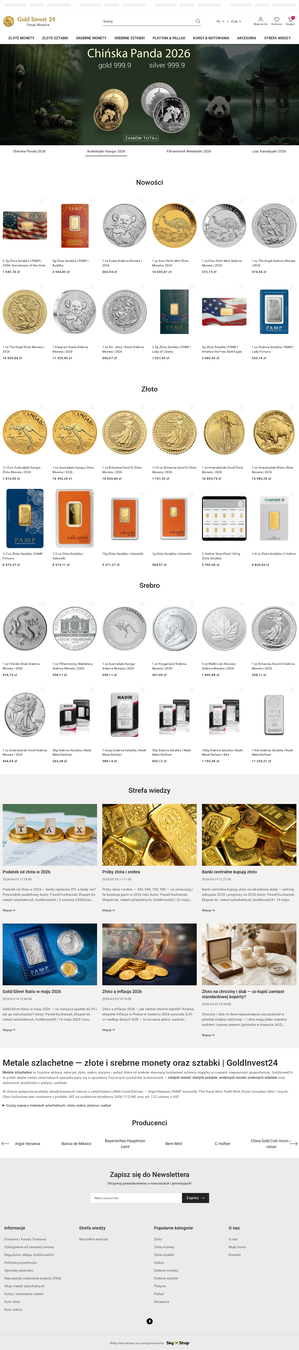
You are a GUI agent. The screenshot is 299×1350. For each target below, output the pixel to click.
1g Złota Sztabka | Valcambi (172, 553)
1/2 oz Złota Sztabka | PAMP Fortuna (23, 556)
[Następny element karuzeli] (293, 1143)
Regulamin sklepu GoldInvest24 (29, 1254)
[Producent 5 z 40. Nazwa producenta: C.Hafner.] (222, 1143)
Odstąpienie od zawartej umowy (29, 1246)
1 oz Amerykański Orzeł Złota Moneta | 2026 (222, 469)
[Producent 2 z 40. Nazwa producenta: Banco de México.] (76, 1143)
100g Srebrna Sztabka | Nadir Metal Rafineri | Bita (222, 752)
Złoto (158, 1238)
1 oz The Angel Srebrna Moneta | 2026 (274, 263)
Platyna (160, 1285)
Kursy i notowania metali (23, 1293)
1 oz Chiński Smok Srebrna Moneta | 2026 (21, 665)
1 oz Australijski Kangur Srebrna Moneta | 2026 (118, 665)
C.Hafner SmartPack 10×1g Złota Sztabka (221, 556)
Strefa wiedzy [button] (92, 1227)
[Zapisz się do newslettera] (136, 1197)
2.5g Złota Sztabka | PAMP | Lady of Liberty (171, 349)
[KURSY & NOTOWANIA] (211, 38)
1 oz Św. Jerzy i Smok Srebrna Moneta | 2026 (123, 349)
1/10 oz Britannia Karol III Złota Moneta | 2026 (174, 469)
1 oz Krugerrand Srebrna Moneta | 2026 (169, 665)
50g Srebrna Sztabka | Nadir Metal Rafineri (172, 752)
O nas (233, 1238)
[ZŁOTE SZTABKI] (55, 38)
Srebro (159, 1262)
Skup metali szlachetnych (24, 1285)
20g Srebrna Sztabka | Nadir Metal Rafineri (72, 752)
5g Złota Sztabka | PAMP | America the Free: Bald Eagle (222, 349)
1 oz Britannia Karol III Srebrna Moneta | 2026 (273, 665)
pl (221, 21)
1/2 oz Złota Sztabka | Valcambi (68, 556)
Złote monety (164, 1246)
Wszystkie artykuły (93, 1238)
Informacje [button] (14, 1227)
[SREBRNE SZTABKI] (130, 38)
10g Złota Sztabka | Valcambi (122, 553)
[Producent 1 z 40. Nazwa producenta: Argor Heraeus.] (27, 1143)
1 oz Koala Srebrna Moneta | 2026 (122, 263)
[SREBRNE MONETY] (91, 38)
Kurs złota (12, 1301)
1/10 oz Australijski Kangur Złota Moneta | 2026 (22, 469)
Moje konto (237, 1246)
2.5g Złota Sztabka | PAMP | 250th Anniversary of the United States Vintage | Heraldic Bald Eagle (25, 263)
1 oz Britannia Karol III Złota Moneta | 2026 (122, 469)
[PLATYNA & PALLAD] (169, 38)
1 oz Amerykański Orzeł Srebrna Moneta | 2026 (25, 752)
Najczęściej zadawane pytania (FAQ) (32, 1278)
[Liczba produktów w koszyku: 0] (290, 21)
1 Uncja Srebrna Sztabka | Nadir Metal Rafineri (124, 752)
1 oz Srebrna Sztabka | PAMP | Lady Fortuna (273, 349)
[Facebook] (150, 1321)
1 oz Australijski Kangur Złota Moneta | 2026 (73, 469)
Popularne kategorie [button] (173, 1227)
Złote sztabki (164, 1254)
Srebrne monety (166, 1270)
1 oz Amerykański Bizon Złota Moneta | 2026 (272, 469)
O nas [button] (234, 1227)
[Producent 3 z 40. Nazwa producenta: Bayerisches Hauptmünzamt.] (125, 1143)
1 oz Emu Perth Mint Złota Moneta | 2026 (170, 263)
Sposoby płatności (18, 1270)
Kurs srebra (13, 1309)
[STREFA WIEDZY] (277, 38)
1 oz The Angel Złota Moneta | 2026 (23, 349)
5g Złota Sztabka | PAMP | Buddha (71, 263)
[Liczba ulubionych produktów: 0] (276, 21)
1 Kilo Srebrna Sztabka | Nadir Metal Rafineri (272, 752)
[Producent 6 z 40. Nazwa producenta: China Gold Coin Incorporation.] (271, 1143)
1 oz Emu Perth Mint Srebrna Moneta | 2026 (222, 263)
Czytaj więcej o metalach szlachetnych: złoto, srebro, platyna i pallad (58, 1105)
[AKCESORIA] (246, 38)
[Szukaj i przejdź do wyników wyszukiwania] (198, 21)
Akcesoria (161, 1301)
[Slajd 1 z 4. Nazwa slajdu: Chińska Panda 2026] (149, 94)
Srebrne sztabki (166, 1278)
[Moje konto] (260, 21)
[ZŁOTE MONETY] (21, 38)
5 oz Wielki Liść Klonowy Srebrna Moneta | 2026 (219, 665)
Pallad (159, 1293)
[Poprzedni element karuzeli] (5, 1143)
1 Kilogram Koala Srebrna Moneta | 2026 (70, 349)
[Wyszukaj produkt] (151, 21)
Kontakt (235, 1254)
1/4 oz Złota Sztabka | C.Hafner (274, 553)
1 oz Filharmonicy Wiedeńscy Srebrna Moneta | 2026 (73, 665)
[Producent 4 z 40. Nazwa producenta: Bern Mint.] (174, 1143)
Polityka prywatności (20, 1262)
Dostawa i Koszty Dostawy (25, 1238)
